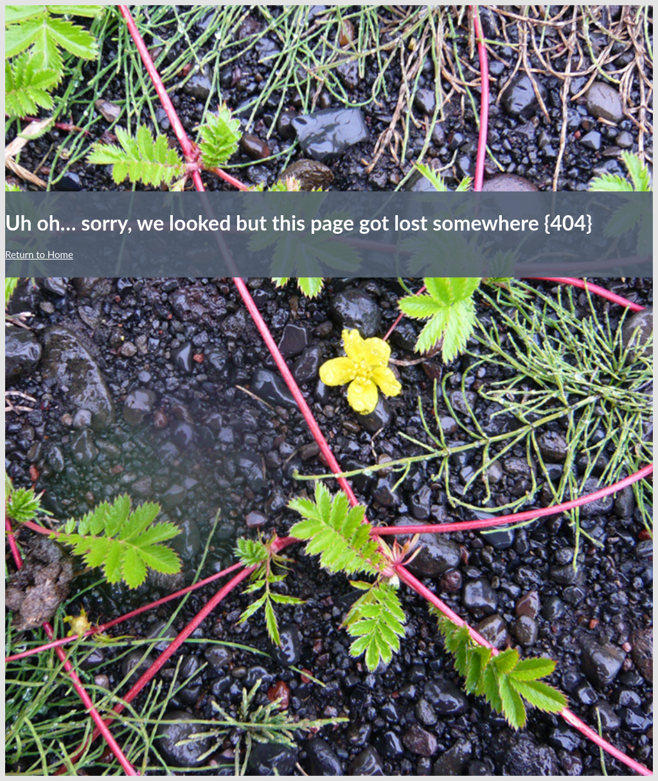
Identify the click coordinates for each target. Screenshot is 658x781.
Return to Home (39, 254)
